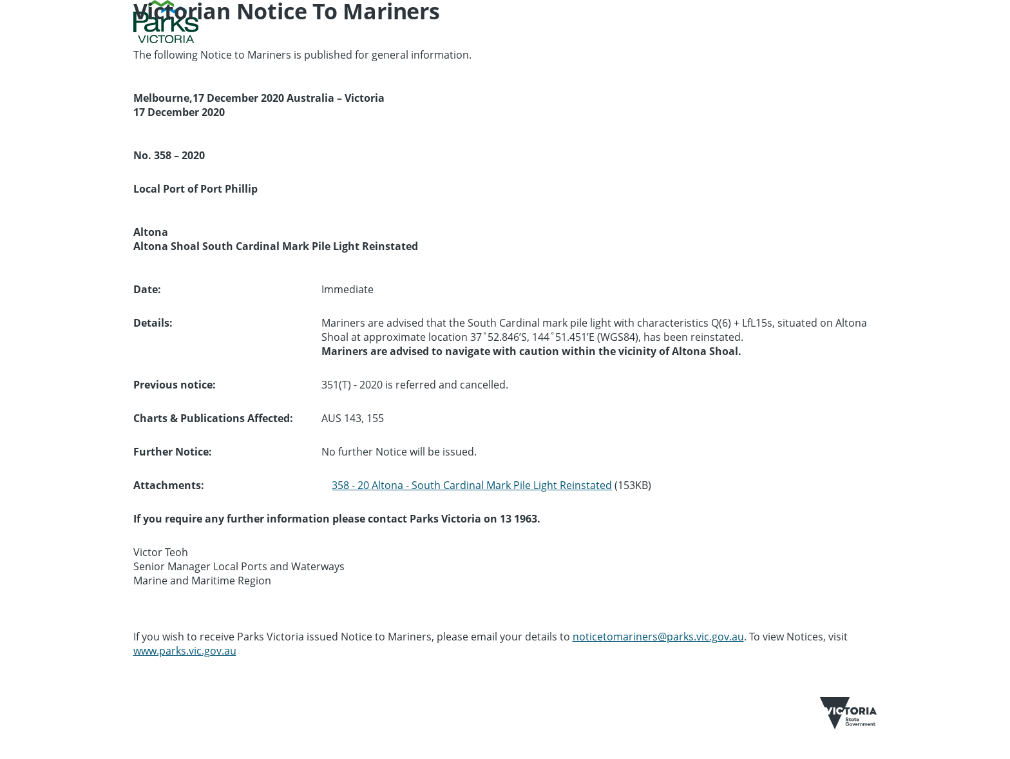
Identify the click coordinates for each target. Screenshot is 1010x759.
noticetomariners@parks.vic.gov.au (658, 636)
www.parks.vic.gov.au (184, 651)
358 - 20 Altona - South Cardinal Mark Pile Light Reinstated (472, 485)
